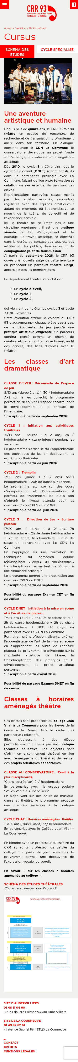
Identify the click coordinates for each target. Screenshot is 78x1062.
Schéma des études (17, 52)
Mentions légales (19, 1051)
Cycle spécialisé (57, 50)
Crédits (10, 1046)
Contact (11, 1042)
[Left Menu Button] (4, 4)
